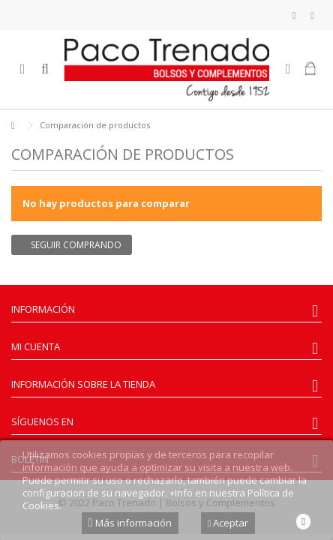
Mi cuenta (35, 346)
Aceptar (228, 523)
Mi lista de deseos (294, 15)
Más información (130, 523)
